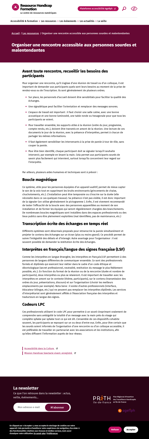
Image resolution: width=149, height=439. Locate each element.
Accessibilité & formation (24, 21)
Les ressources (48, 21)
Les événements (68, 21)
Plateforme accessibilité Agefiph (98, 8)
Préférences (52, 433)
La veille (102, 21)
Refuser (115, 429)
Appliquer (124, 9)
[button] (134, 8)
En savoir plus (40, 433)
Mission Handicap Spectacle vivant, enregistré (50, 353)
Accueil (16, 33)
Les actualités (87, 21)
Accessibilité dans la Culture (41, 348)
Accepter (131, 429)
